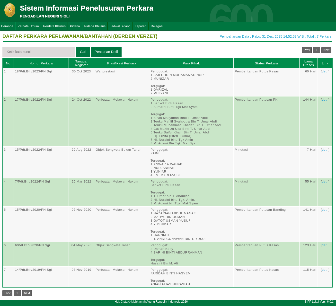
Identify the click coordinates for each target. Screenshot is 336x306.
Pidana (75, 26)
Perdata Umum (28, 26)
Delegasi (157, 26)
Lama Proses (308, 63)
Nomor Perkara (41, 63)
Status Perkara (266, 63)
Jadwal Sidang (120, 26)
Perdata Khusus (54, 26)
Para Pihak (191, 63)
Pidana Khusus (95, 26)
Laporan (141, 26)
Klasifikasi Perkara (121, 63)
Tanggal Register (81, 63)
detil (325, 71)
